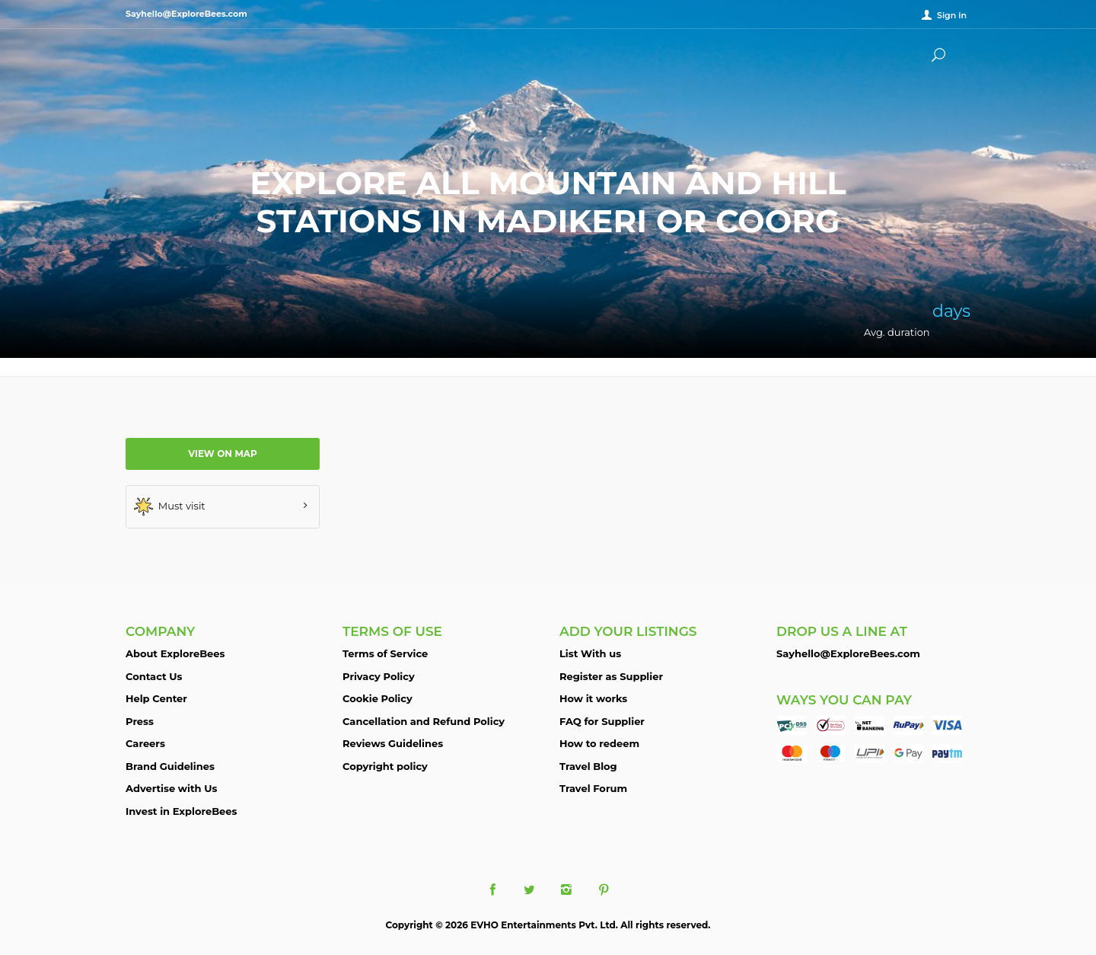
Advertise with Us (171, 788)
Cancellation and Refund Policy (423, 721)
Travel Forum (593, 788)
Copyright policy (385, 766)
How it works (593, 698)
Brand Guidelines (170, 766)
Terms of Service (385, 653)
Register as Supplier (611, 676)
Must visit (170, 506)
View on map (222, 453)
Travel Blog (588, 766)
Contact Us (154, 676)
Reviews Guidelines (392, 743)
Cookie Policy (377, 698)
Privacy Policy (378, 676)
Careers (145, 743)
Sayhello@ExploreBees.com (848, 653)
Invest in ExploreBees (181, 811)
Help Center (156, 698)
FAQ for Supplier (602, 721)
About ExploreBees (175, 653)
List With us (590, 653)
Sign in (952, 15)
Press (140, 721)
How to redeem (599, 743)
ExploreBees (186, 53)
